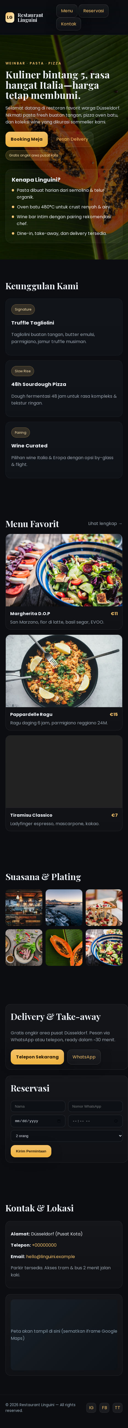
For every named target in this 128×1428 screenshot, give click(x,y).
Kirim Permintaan (31, 1151)
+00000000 (44, 1245)
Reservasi (93, 11)
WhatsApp (84, 1057)
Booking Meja (27, 139)
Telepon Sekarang (37, 1057)
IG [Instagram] (91, 1408)
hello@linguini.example (50, 1256)
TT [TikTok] (117, 1408)
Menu (67, 11)
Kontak (68, 24)
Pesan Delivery (72, 139)
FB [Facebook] (104, 1408)
